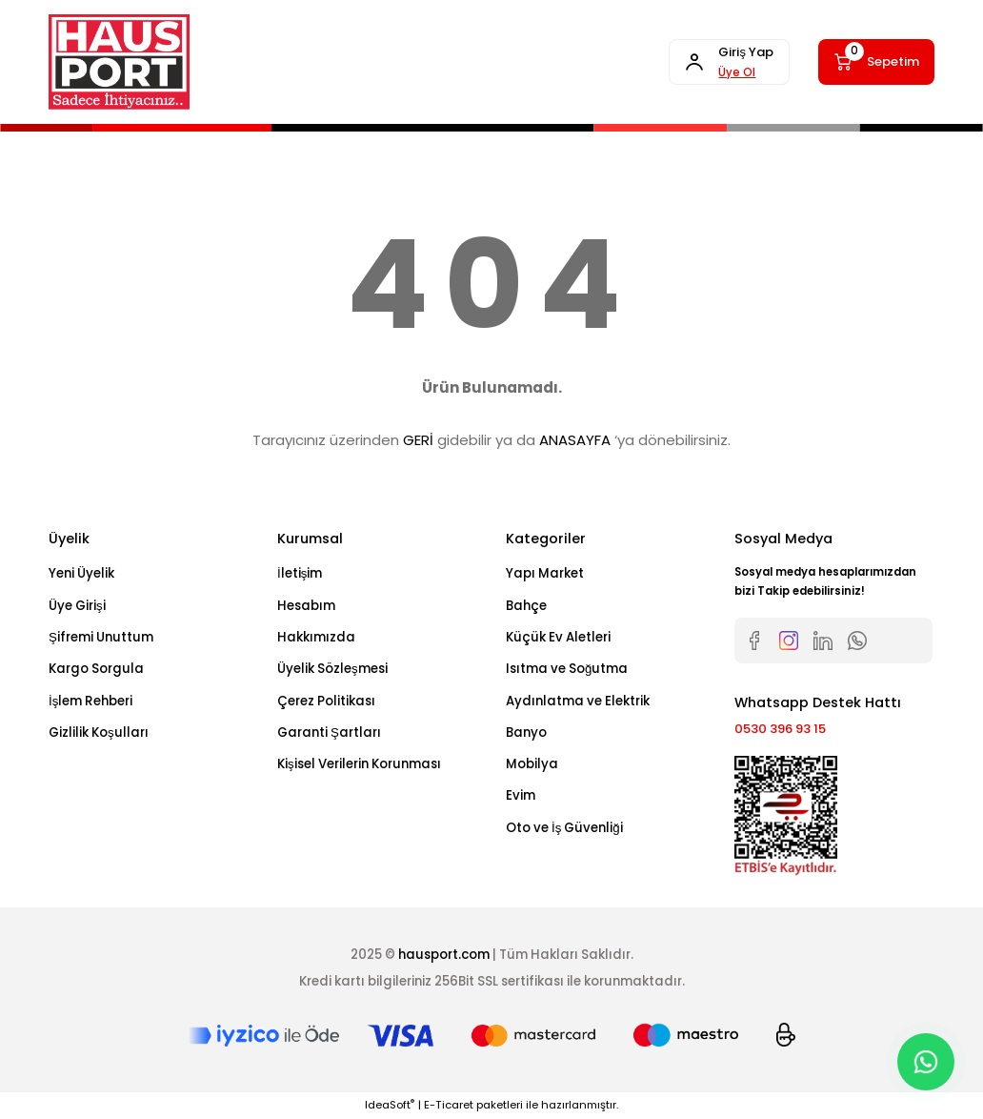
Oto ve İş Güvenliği (564, 828)
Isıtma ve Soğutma (567, 669)
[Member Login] (723, 62)
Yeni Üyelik (81, 573)
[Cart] (874, 62)
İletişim (299, 573)
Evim (520, 795)
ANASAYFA (575, 440)
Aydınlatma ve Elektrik (578, 701)
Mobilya (532, 764)
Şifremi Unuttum (101, 637)
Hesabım (306, 606)
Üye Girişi (77, 606)
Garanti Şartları (329, 732)
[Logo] (119, 62)
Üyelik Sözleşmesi (332, 669)
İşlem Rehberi (90, 701)
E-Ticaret (448, 1105)
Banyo (526, 732)
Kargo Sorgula (96, 669)
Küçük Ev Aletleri (558, 637)
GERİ (418, 440)
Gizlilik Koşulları (99, 732)
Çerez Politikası (326, 701)
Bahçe (526, 606)
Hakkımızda (316, 637)
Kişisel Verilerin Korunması (359, 764)
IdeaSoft (389, 1105)
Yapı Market (545, 573)
